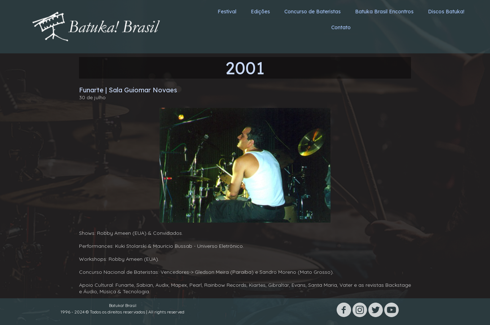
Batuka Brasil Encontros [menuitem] (384, 11)
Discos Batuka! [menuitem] (446, 11)
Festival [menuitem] (227, 11)
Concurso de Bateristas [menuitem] (312, 11)
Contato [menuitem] (341, 27)
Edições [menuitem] (260, 11)
